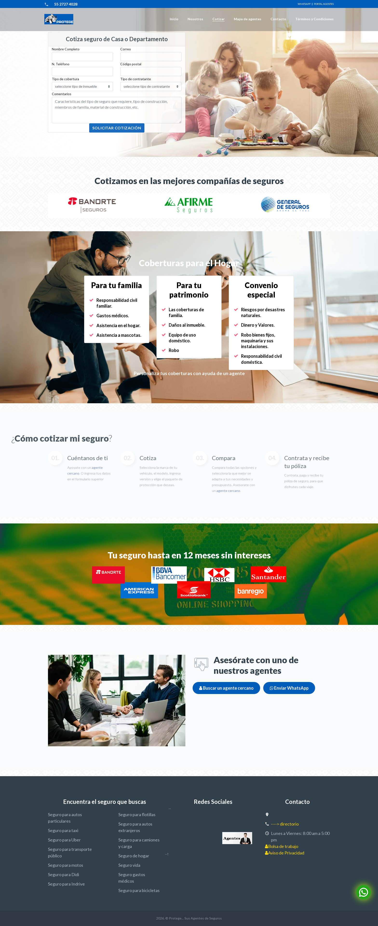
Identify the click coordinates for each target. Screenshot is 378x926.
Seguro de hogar (133, 855)
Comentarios (61, 94)
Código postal (130, 64)
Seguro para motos (65, 865)
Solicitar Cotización (116, 128)
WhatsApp (304, 3)
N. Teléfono (60, 64)
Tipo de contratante (135, 79)
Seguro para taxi (63, 830)
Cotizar (218, 19)
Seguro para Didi (63, 874)
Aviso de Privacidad (284, 852)
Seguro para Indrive (66, 883)
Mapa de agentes (247, 19)
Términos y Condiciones (314, 19)
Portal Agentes (324, 3)
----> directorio (285, 824)
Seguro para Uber (64, 839)
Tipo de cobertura (65, 79)
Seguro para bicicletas (139, 890)
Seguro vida (129, 865)
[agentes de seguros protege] (237, 838)
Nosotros (195, 19)
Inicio (174, 19)
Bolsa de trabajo (281, 846)
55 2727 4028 (65, 4)
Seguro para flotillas (136, 814)
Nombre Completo (66, 49)
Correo (125, 49)
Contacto (278, 19)
